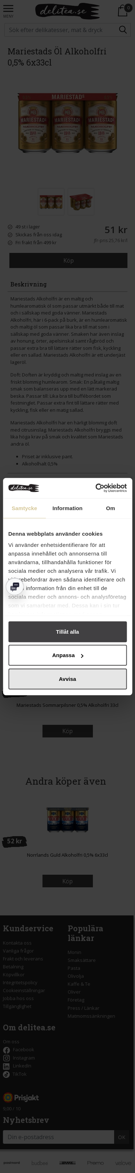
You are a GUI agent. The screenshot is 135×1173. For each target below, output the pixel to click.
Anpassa (68, 655)
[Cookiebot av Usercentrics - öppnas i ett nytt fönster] (96, 488)
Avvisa (67, 678)
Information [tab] (68, 508)
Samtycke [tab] (24, 508)
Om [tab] (110, 508)
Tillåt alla (67, 631)
